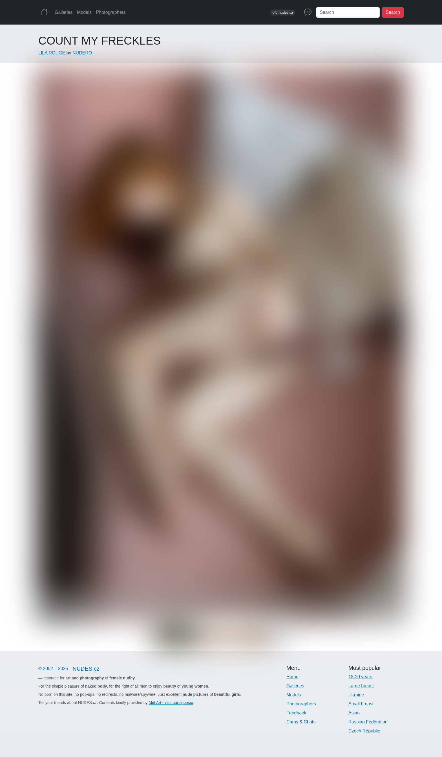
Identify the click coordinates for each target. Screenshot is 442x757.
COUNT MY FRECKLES (99, 40)
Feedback (296, 712)
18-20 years (360, 676)
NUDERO (82, 53)
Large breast (361, 685)
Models (84, 12)
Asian (354, 712)
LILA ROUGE (51, 53)
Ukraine (356, 694)
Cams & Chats (300, 721)
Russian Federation (368, 721)
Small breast (361, 703)
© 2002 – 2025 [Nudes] (71, 668)
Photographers (111, 12)
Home (292, 676)
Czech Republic (364, 731)
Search (393, 12)
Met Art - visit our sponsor (171, 702)
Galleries (63, 12)
